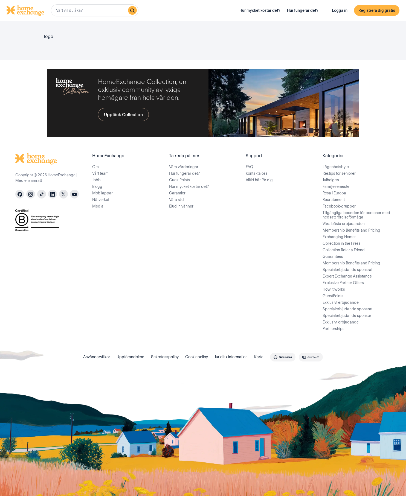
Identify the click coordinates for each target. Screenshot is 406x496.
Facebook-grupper (339, 206)
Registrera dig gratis (376, 10)
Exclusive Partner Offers (343, 283)
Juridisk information (231, 357)
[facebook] (19, 194)
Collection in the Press (342, 243)
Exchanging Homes (339, 237)
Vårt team (100, 173)
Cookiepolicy (196, 357)
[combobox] (94, 10)
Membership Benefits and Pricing (351, 230)
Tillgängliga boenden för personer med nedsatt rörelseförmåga (356, 215)
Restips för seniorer (339, 173)
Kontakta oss (257, 173)
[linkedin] (52, 194)
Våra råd (176, 199)
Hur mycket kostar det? (259, 10)
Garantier (177, 193)
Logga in (339, 10)
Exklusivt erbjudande (341, 302)
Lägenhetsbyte (336, 167)
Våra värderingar (183, 167)
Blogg (97, 186)
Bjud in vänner (181, 206)
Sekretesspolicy (165, 357)
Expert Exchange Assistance (347, 276)
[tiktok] (41, 194)
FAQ (249, 167)
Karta (258, 357)
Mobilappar (102, 193)
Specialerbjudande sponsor (347, 315)
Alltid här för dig (259, 180)
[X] (63, 194)
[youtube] (74, 194)
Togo (48, 36)
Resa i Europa (334, 193)
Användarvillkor (96, 357)
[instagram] (30, 194)
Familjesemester (337, 186)
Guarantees (333, 256)
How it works (334, 289)
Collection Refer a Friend (344, 250)
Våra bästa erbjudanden (344, 223)
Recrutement (334, 199)
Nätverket (100, 199)
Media (97, 206)
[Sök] (132, 10)
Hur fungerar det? (302, 10)
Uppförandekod (130, 357)
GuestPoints (179, 180)
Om (95, 167)
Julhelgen (331, 180)
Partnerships (333, 328)
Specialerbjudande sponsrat (347, 269)
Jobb (96, 180)
